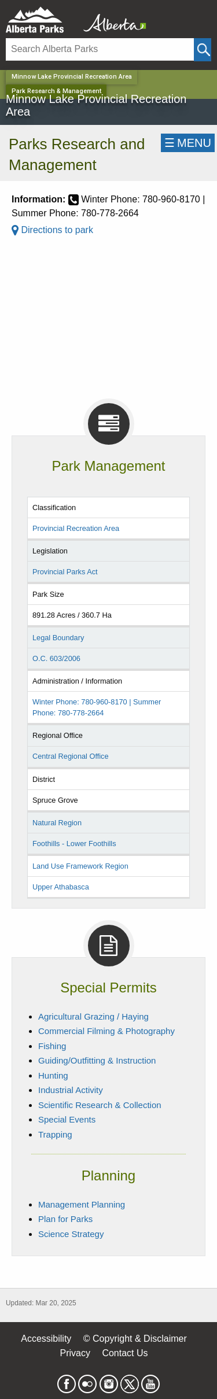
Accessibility (46, 1338)
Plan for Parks (65, 1219)
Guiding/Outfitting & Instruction (97, 1060)
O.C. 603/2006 (56, 658)
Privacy (75, 1353)
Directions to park (52, 230)
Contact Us (125, 1353)
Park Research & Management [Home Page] (56, 91)
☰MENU (187, 142)
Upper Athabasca (60, 887)
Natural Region (57, 822)
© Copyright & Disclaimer (135, 1338)
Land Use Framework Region (80, 866)
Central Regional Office (70, 756)
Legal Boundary (58, 637)
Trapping (55, 1134)
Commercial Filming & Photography (106, 1031)
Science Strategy (71, 1234)
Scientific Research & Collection (99, 1105)
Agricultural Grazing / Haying (93, 1016)
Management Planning (81, 1204)
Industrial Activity (70, 1090)
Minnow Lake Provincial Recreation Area (72, 76)
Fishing (52, 1046)
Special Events (66, 1119)
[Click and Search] (202, 49)
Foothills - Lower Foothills (74, 843)
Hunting (53, 1075)
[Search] (100, 49)
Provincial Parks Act (65, 571)
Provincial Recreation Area (75, 528)
